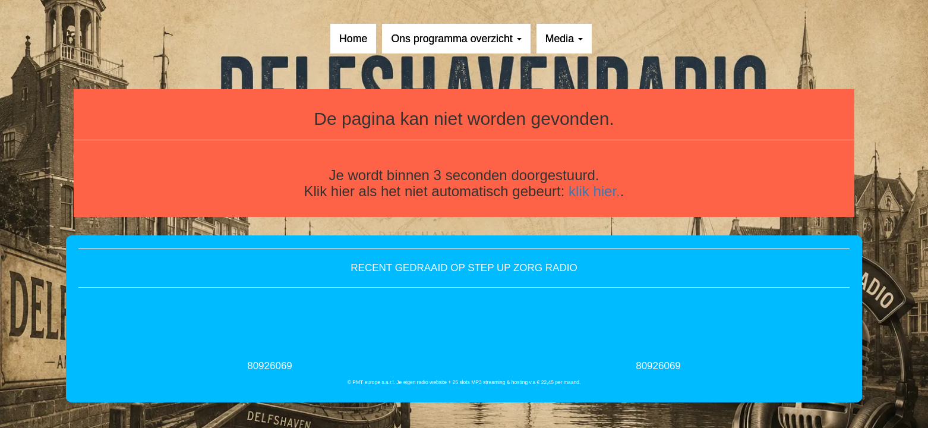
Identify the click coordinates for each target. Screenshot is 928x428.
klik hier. (594, 191)
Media (564, 39)
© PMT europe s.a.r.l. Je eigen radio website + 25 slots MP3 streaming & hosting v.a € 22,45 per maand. (464, 382)
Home (353, 39)
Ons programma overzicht (456, 39)
